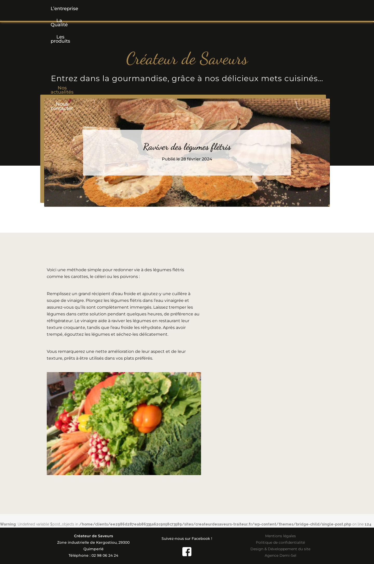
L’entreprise (70, 8)
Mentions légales (280, 536)
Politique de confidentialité (280, 542)
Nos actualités (233, 8)
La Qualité (109, 8)
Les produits (149, 8)
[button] (149, 9)
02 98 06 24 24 (104, 555)
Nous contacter (281, 8)
